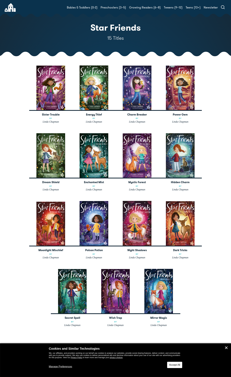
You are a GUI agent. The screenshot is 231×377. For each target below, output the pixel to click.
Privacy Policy (76, 357)
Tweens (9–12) (173, 7)
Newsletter (211, 7)
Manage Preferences (60, 366)
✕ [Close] (226, 347)
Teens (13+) (193, 7)
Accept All (174, 365)
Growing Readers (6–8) (145, 7)
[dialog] (115, 360)
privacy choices (116, 357)
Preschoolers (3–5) (113, 7)
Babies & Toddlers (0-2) (82, 7)
